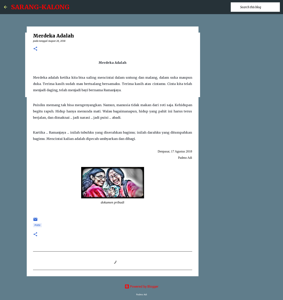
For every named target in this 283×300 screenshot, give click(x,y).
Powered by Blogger (141, 286)
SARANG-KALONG (40, 7)
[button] (35, 49)
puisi (37, 225)
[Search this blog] (259, 7)
